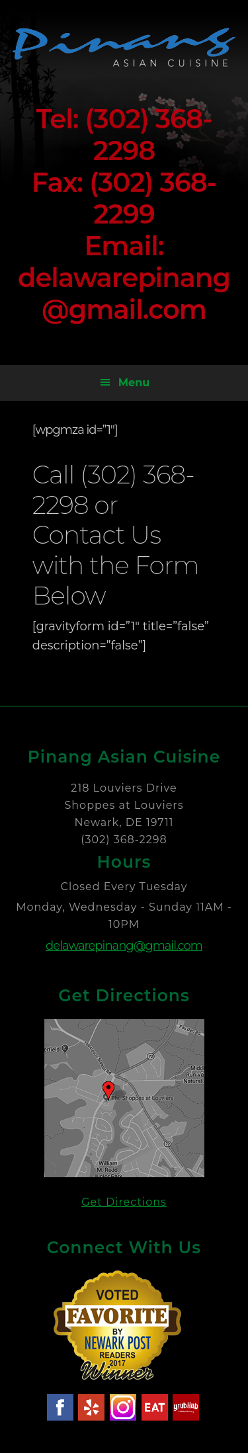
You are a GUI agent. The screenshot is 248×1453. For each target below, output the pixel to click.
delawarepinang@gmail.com (124, 945)
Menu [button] (133, 382)
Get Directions (124, 1202)
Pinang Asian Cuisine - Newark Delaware (124, 47)
